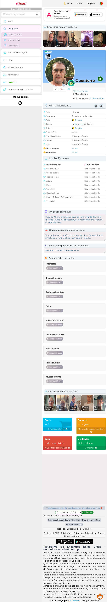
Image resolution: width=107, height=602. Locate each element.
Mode (68, 3)
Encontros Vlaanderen (91, 520)
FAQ (83, 536)
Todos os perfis (13, 34)
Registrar (91, 3)
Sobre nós (79, 533)
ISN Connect (74, 600)
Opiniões (87, 529)
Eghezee (79, 124)
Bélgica (78, 120)
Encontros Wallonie (74, 524)
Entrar (80, 3)
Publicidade (66, 533)
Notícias (61, 529)
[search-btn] (37, 14)
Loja (79, 529)
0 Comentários (97, 98)
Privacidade (91, 533)
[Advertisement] (74, 14)
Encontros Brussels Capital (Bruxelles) (64, 520)
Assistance (100, 596)
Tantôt (21, 3)
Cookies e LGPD (51, 533)
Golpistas (71, 529)
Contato (75, 536)
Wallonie (88, 124)
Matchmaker (12, 40)
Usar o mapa (12, 45)
